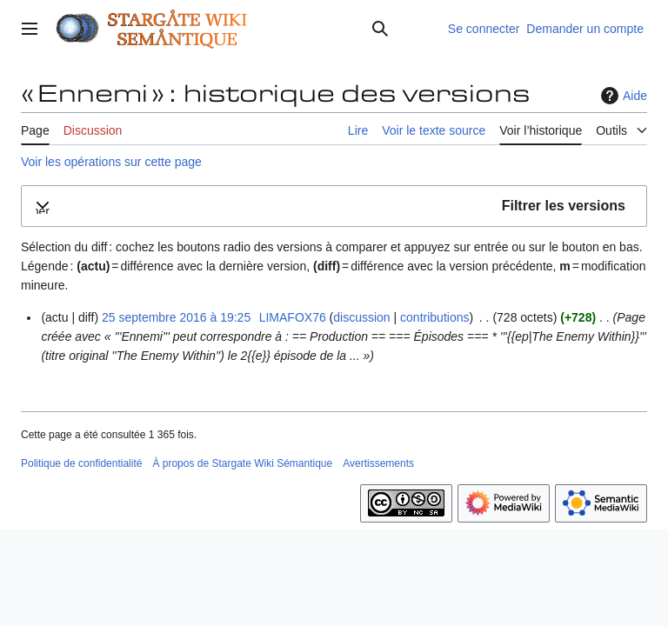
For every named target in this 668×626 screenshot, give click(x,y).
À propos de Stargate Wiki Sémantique (242, 463)
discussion (361, 317)
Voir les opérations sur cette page (111, 162)
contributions (434, 317)
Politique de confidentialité (81, 463)
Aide (622, 95)
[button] (334, 206)
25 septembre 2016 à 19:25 (176, 317)
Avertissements (378, 463)
